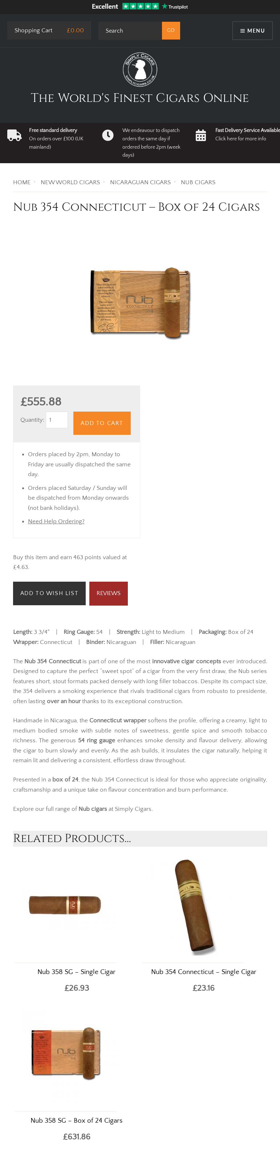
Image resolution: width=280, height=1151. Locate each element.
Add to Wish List (49, 593)
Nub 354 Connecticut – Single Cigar (203, 972)
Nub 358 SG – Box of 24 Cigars (76, 1121)
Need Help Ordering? (56, 521)
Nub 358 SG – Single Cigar (76, 972)
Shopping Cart (33, 30)
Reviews (109, 593)
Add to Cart (102, 423)
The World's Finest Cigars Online (140, 98)
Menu (256, 31)
